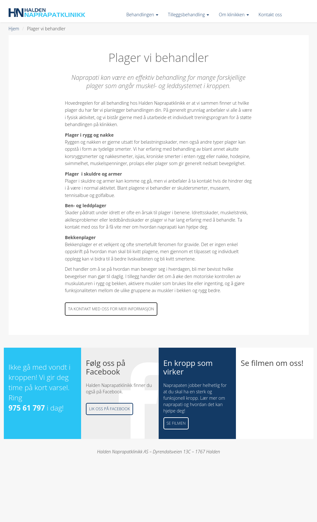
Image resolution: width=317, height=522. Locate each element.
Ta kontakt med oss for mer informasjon (111, 309)
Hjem (14, 29)
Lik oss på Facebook (109, 409)
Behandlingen (142, 14)
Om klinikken (234, 14)
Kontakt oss (270, 14)
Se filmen (176, 423)
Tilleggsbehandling (188, 14)
